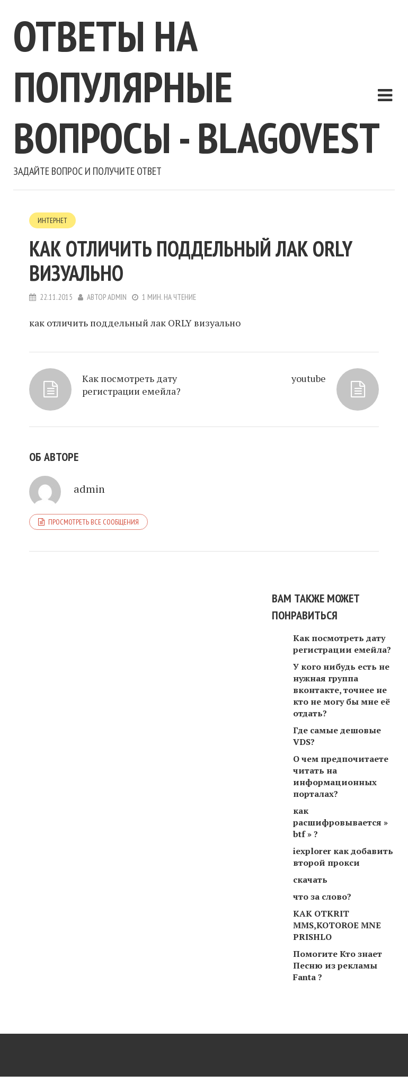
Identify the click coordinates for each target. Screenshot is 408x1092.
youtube (308, 378)
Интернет (52, 220)
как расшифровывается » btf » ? (340, 822)
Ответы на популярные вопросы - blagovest (196, 86)
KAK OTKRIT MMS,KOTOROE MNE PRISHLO (337, 925)
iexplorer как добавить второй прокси (343, 856)
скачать (310, 879)
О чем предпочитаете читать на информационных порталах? (340, 776)
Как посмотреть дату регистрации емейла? (131, 384)
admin (117, 297)
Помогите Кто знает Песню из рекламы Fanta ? (337, 965)
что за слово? (322, 896)
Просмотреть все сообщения (93, 522)
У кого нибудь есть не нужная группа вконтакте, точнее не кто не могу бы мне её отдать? (341, 690)
